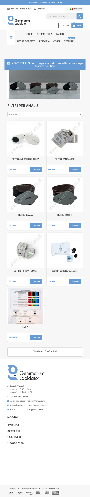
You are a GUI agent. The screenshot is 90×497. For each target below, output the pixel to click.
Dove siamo (26, 9)
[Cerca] (64, 16)
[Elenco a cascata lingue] (76, 9)
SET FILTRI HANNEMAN (25, 271)
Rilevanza (13, 114)
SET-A (25, 327)
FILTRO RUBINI (64, 215)
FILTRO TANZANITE (64, 159)
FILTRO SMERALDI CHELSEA (25, 159)
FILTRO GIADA (25, 215)
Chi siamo (12, 9)
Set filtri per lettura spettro (65, 271)
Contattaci (40, 9)
